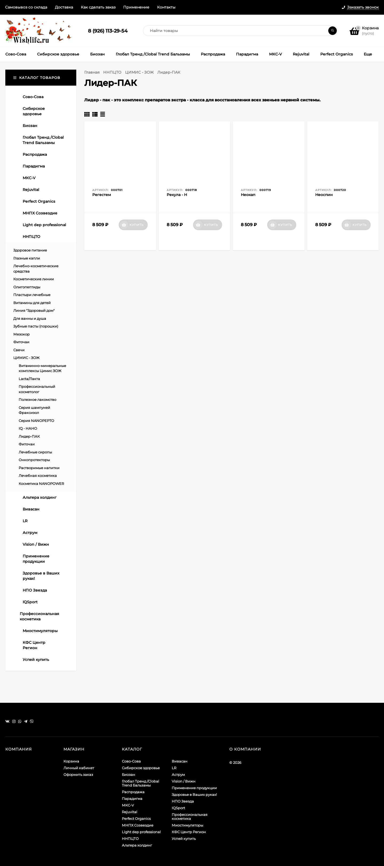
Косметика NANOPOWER (41, 483)
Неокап (248, 194)
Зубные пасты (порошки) (35, 326)
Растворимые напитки (39, 468)
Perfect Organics (136, 818)
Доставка (64, 7)
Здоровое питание (30, 250)
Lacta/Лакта (29, 379)
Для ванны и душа (29, 318)
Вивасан (179, 761)
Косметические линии (33, 279)
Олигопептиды (26, 287)
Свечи (19, 350)
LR (174, 768)
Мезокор (21, 334)
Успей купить (184, 838)
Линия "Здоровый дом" (34, 310)
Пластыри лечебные (31, 295)
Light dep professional (141, 832)
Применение (136, 7)
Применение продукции (194, 788)
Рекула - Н (177, 194)
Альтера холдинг (137, 845)
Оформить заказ (78, 774)
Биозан (128, 774)
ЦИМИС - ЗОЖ (139, 72)
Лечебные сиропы (35, 452)
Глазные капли (26, 258)
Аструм (178, 774)
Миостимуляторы (187, 825)
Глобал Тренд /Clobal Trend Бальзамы (140, 783)
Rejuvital (129, 812)
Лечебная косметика (38, 475)
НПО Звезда (183, 801)
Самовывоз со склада (26, 7)
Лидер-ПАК (29, 436)
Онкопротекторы (34, 460)
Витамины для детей (32, 303)
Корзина (71, 761)
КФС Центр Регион (189, 832)
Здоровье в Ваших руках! (194, 794)
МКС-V (128, 805)
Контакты (166, 7)
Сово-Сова (131, 761)
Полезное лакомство (37, 399)
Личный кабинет (78, 768)
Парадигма (132, 798)
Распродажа (133, 792)
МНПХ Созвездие (137, 825)
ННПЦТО (112, 72)
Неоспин (324, 194)
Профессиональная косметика (189, 816)
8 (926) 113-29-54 (107, 31)
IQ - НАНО (28, 428)
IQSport (178, 808)
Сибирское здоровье (141, 768)
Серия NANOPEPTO (36, 420)
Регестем (101, 194)
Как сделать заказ (98, 7)
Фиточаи (21, 342)
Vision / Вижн (183, 781)
